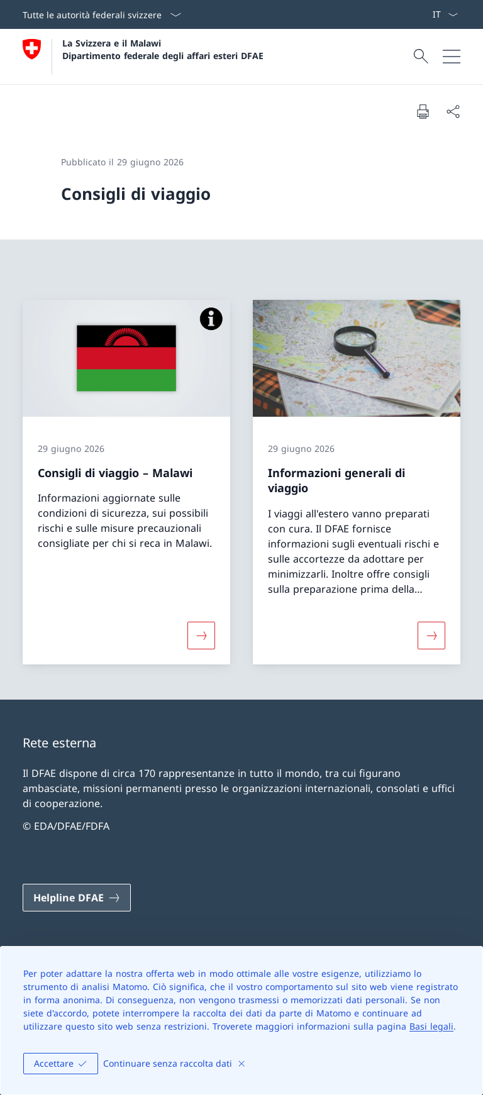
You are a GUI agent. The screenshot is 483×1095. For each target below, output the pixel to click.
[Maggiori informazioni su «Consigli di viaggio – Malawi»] (201, 635)
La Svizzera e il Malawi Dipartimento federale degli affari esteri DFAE (163, 49)
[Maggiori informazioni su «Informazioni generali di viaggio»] (431, 635)
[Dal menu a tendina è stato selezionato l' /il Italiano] (445, 14)
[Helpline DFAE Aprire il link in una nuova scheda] (77, 897)
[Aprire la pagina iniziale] (143, 56)
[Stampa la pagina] (423, 111)
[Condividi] (453, 111)
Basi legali (431, 1026)
